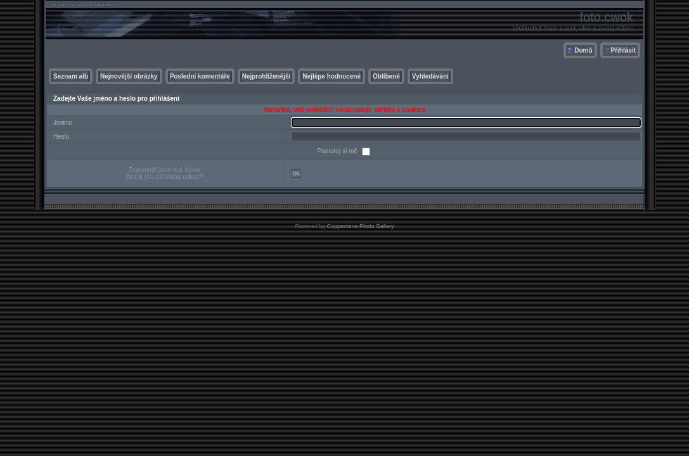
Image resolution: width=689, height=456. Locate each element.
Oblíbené (386, 76)
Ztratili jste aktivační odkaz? (164, 177)
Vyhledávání (430, 76)
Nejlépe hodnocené (331, 76)
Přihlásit (623, 50)
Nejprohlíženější (266, 76)
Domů (583, 50)
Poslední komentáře (200, 76)
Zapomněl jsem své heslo (164, 170)
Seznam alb (70, 76)
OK (296, 173)
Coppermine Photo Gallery (360, 226)
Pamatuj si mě (338, 151)
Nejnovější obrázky (129, 76)
